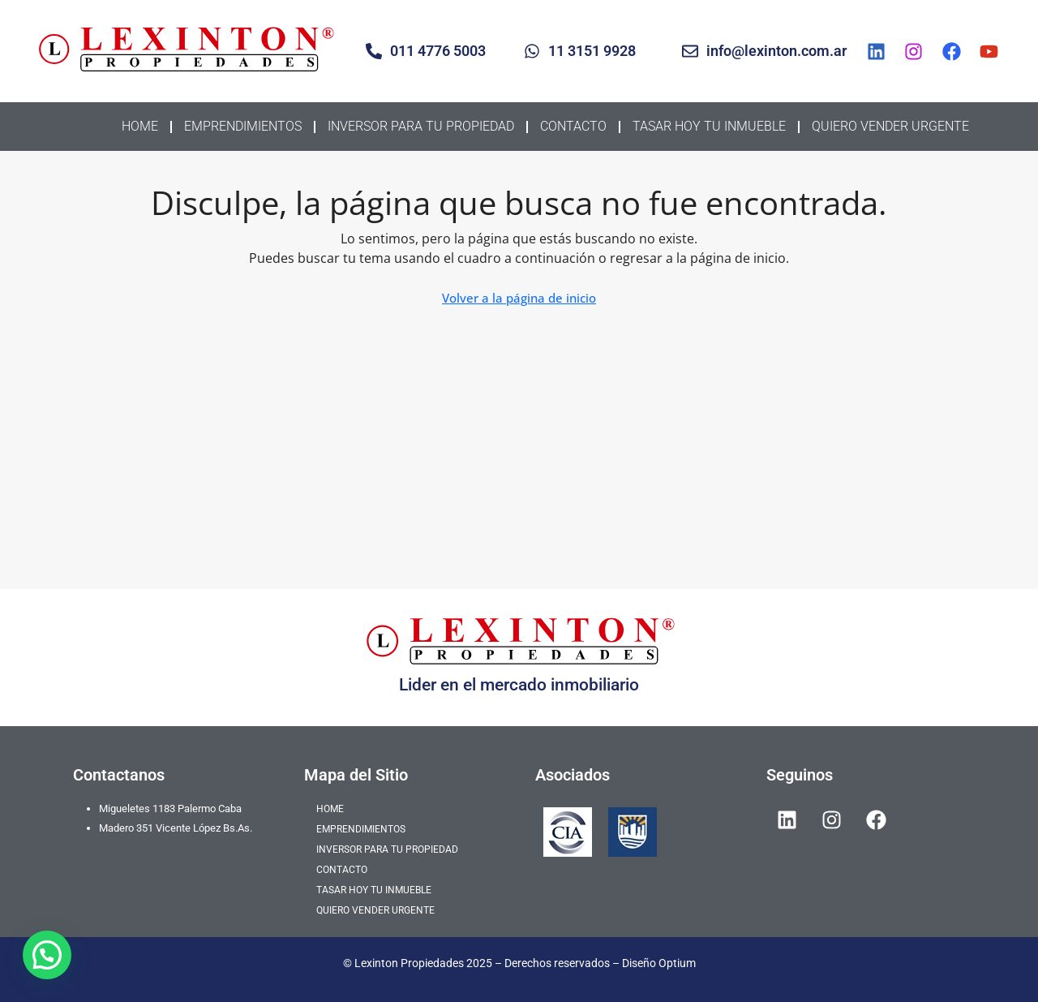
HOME (140, 126)
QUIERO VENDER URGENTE (890, 126)
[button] (47, 955)
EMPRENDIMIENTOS (243, 126)
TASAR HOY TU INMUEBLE (709, 126)
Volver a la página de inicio (519, 298)
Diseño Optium (659, 963)
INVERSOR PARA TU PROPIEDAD (421, 126)
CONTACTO (573, 126)
